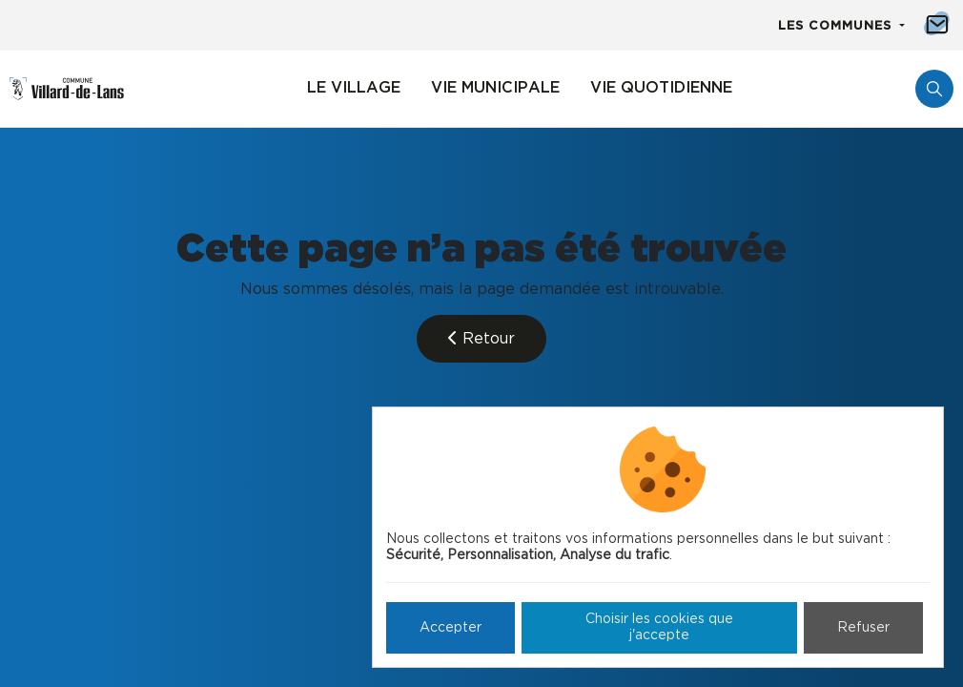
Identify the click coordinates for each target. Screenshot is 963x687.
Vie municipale (495, 87)
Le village (353, 87)
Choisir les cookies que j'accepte (659, 627)
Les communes (837, 26)
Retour (481, 338)
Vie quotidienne (661, 87)
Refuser (863, 628)
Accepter (451, 628)
